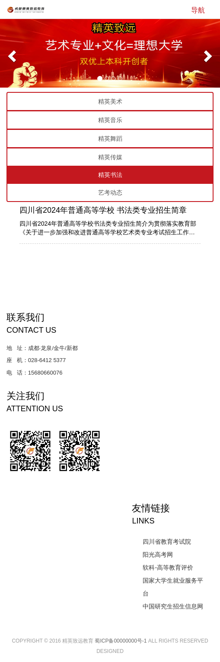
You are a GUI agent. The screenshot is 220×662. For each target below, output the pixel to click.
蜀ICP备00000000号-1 (121, 641)
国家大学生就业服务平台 (173, 587)
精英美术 (110, 101)
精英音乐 (110, 120)
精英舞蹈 (110, 138)
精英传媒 (110, 157)
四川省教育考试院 (167, 541)
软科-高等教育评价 (168, 567)
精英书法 (110, 174)
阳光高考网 (158, 554)
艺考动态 (110, 192)
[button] (11, 53)
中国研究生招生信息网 (173, 606)
